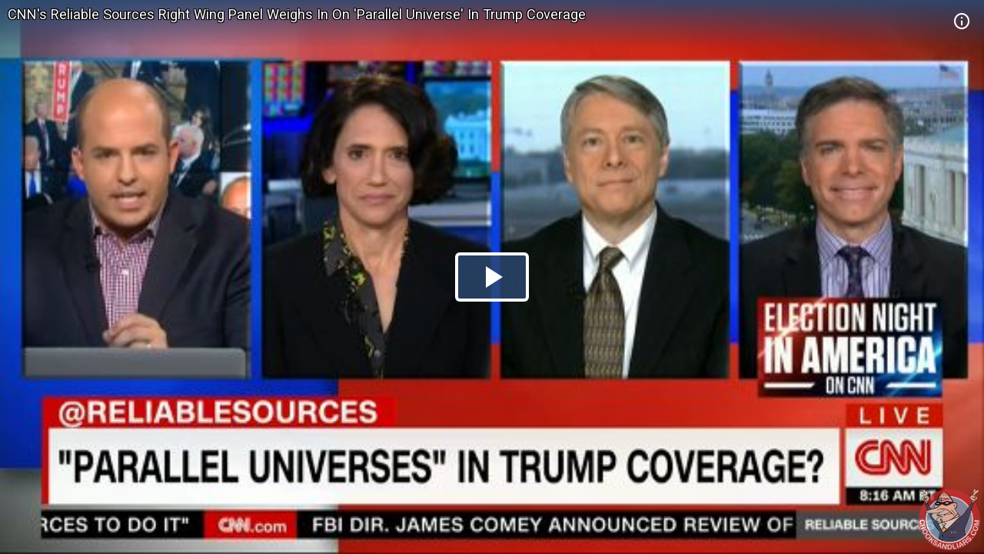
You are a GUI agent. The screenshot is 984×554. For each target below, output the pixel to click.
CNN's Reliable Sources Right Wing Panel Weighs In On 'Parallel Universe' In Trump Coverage (297, 14)
